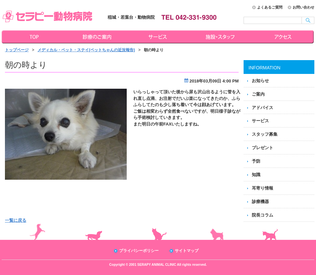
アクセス (283, 37)
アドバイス (262, 107)
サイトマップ (186, 250)
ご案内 (258, 94)
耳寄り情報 (262, 188)
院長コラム (262, 215)
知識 (256, 174)
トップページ (33, 37)
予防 (256, 161)
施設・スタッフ (221, 37)
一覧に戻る (15, 220)
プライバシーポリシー (139, 250)
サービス (158, 37)
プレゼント (262, 147)
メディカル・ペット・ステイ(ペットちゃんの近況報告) (86, 50)
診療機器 (260, 201)
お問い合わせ (303, 7)
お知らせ (260, 80)
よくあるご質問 (269, 7)
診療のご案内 (96, 37)
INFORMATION (264, 67)
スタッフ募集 (264, 134)
